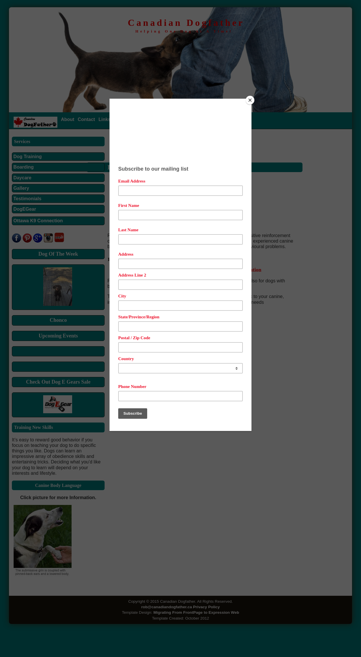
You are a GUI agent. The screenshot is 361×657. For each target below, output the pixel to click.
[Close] (250, 100)
